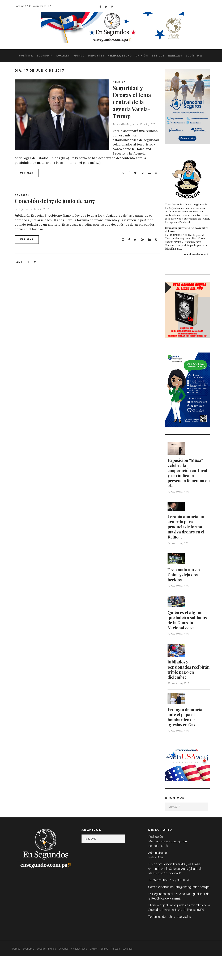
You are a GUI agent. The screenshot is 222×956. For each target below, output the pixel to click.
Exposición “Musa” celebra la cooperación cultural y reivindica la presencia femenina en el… (188, 472)
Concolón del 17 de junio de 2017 (58, 201)
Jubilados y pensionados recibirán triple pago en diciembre (188, 668)
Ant (19, 262)
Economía (45, 55)
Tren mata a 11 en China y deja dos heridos (184, 573)
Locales (63, 55)
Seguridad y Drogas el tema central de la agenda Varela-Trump (134, 102)
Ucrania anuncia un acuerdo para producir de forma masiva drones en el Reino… (187, 526)
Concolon (22, 195)
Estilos (158, 55)
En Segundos (22, 209)
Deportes (96, 55)
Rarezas (175, 55)
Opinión (141, 55)
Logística (194, 55)
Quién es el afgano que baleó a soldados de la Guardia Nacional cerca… (188, 619)
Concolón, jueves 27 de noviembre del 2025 (186, 229)
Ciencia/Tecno (120, 55)
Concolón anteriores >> (196, 254)
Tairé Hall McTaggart (125, 124)
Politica (120, 82)
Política (26, 55)
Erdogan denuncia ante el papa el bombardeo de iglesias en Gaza (186, 715)
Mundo (79, 55)
